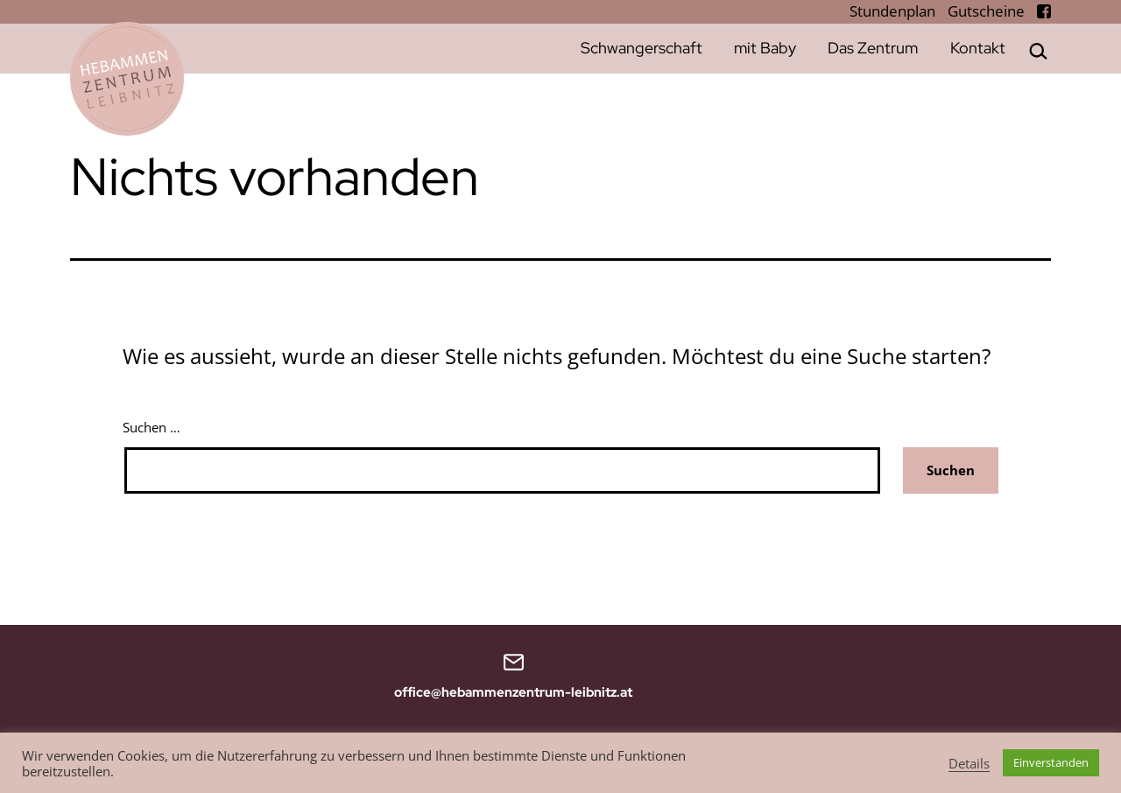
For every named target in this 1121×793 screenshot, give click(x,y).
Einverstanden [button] (1051, 762)
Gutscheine (988, 11)
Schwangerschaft (641, 48)
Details (969, 763)
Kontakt (977, 48)
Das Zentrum (873, 48)
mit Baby (765, 48)
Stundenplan (894, 11)
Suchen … (151, 427)
